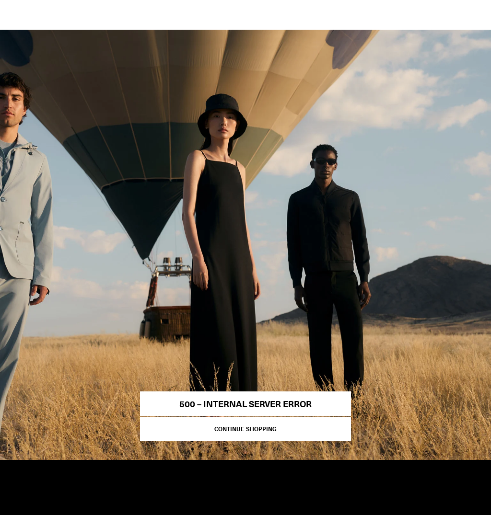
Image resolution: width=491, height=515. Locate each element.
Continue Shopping (245, 428)
